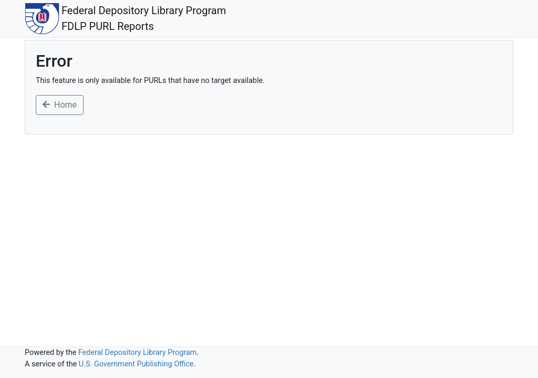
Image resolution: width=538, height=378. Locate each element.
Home (60, 105)
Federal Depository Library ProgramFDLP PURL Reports (125, 19)
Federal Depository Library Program (137, 352)
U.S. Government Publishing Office (136, 364)
